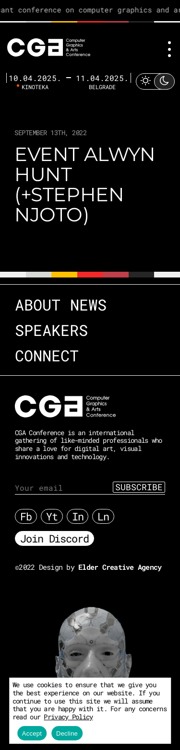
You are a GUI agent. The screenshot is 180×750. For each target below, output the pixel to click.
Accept (32, 733)
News (88, 304)
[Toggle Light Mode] (155, 81)
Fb (26, 516)
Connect (47, 355)
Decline (67, 733)
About (37, 304)
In (78, 516)
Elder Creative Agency (119, 567)
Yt (52, 516)
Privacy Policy (68, 716)
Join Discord (54, 538)
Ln (103, 516)
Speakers (51, 330)
